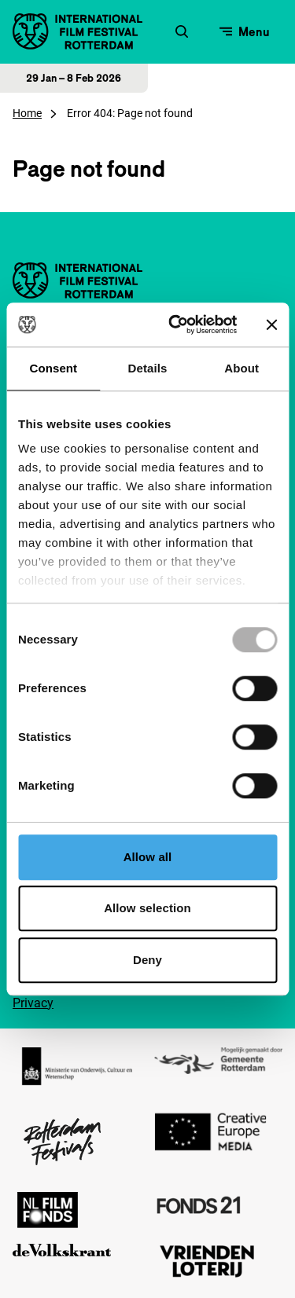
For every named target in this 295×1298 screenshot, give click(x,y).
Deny (147, 959)
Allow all (148, 857)
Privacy (33, 1003)
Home (27, 113)
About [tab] (241, 368)
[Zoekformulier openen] (182, 31)
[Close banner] (271, 324)
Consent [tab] (53, 368)
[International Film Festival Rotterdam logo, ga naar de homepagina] (77, 31)
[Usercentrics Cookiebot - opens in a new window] (176, 324)
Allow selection (147, 908)
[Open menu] (244, 31)
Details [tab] (148, 368)
